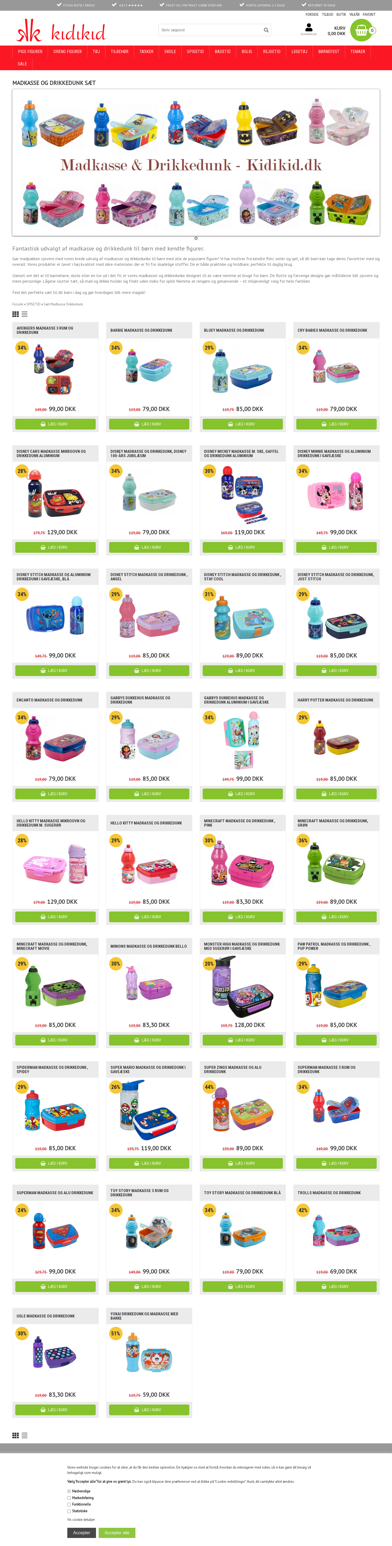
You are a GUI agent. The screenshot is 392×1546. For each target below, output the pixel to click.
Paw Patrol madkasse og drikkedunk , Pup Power (334, 946)
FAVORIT (369, 14)
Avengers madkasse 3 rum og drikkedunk (45, 330)
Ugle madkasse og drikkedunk (46, 1316)
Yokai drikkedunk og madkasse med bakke (144, 1316)
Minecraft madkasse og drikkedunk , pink (239, 823)
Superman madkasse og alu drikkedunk (55, 1192)
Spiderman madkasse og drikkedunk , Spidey (52, 1069)
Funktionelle (81, 1504)
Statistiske (79, 1511)
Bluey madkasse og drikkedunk (234, 330)
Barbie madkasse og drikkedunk (141, 330)
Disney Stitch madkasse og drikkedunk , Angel (149, 576)
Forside (17, 304)
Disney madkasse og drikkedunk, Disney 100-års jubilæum (148, 453)
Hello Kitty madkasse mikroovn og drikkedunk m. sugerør (51, 823)
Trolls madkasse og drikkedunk (329, 1192)
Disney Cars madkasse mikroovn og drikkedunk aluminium (51, 453)
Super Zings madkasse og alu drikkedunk (232, 1069)
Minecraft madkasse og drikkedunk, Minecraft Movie (52, 946)
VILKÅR (354, 14)
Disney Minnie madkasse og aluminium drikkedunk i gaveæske (334, 453)
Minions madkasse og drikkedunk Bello (148, 946)
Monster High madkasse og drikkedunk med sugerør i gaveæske (242, 946)
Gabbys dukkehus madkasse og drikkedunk (140, 700)
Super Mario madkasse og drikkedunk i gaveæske (148, 1069)
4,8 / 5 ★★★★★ (131, 5)
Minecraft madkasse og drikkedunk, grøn (333, 823)
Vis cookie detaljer (81, 1519)
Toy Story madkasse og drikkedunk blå (242, 1192)
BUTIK (341, 14)
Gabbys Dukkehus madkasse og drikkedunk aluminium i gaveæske (236, 700)
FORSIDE (312, 14)
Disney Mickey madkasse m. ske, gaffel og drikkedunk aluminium (241, 453)
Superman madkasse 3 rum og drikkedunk (327, 1069)
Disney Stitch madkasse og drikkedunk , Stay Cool (242, 576)
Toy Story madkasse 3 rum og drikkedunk (139, 1192)
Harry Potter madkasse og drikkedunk (335, 700)
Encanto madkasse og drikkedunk (49, 700)
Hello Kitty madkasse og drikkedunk (146, 823)
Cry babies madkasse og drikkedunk (332, 330)
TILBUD (327, 14)
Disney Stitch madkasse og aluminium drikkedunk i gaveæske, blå (54, 576)
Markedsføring (83, 1498)
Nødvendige (81, 1491)
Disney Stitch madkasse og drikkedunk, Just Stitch (336, 576)
